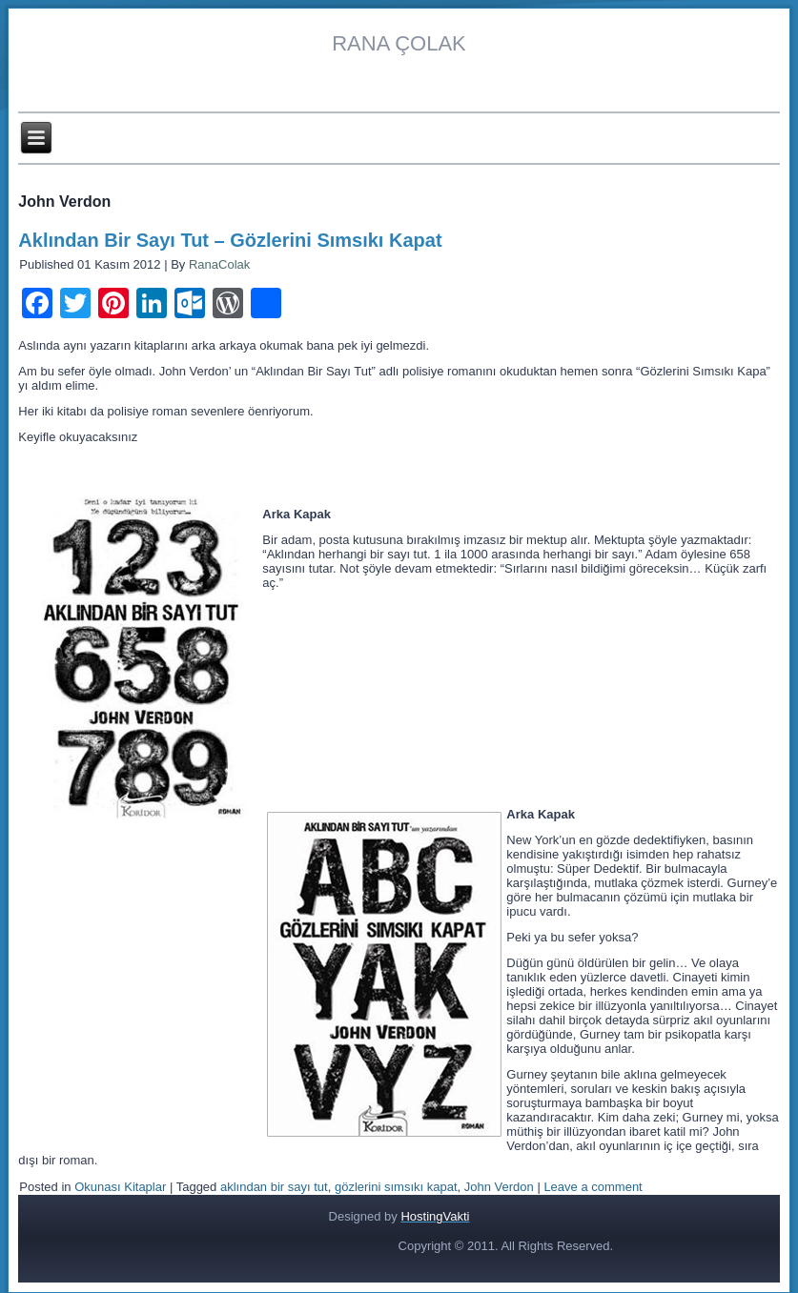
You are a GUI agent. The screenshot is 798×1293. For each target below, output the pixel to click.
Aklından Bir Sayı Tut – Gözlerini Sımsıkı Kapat (229, 240)
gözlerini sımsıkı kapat (396, 1187)
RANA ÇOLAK (399, 43)
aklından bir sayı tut (274, 1187)
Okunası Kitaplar (120, 1187)
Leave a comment (592, 1187)
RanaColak (219, 264)
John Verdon (499, 1187)
